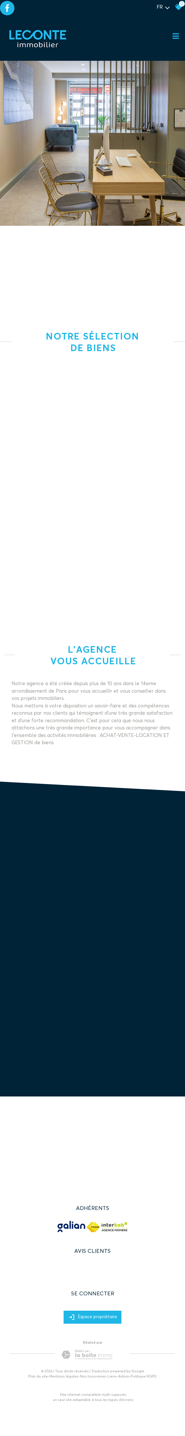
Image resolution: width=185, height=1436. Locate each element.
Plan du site (38, 1376)
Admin (123, 1376)
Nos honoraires (93, 1376)
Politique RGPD (144, 1376)
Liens (112, 1376)
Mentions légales (63, 1376)
